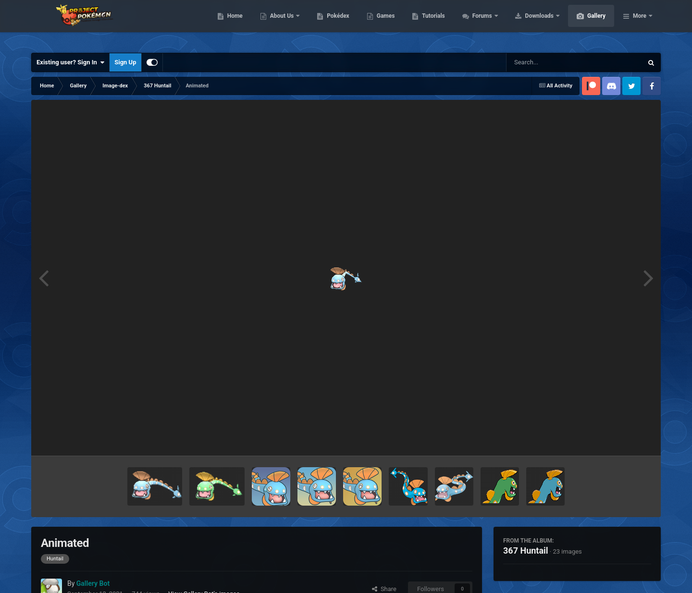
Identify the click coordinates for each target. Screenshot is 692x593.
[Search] (550, 62)
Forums (528, 24)
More (639, 24)
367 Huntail (525, 550)
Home (280, 24)
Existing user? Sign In (70, 62)
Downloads (585, 24)
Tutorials (479, 24)
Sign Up (125, 62)
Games (431, 24)
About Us (328, 24)
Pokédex (383, 24)
